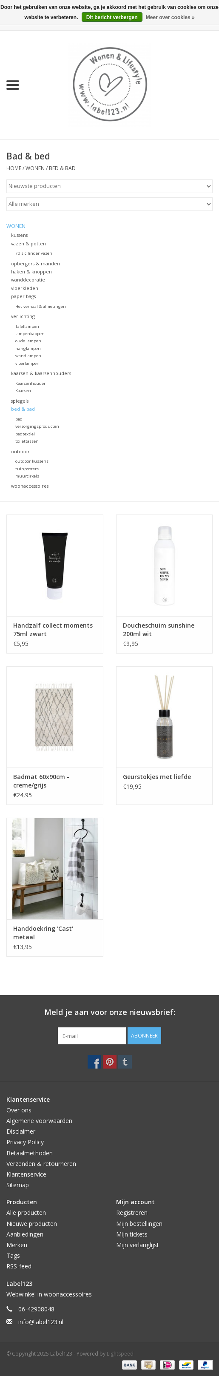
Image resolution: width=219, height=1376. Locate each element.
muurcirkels (27, 476)
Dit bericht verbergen (112, 17)
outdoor (20, 451)
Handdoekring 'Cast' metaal (43, 932)
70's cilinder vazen (33, 253)
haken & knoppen (31, 271)
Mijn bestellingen (139, 1224)
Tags (13, 1255)
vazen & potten (28, 243)
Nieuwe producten (31, 1224)
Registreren (132, 1212)
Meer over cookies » (170, 17)
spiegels (19, 401)
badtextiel (25, 434)
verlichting (23, 316)
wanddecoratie (28, 279)
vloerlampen (27, 363)
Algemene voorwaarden (39, 1121)
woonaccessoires (29, 486)
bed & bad (62, 168)
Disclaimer (20, 1131)
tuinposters (27, 469)
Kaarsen (23, 390)
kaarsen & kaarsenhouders (41, 373)
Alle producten (26, 1212)
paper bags (23, 296)
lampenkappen (30, 333)
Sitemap (17, 1185)
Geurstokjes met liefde (157, 777)
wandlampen (28, 355)
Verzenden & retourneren (41, 1164)
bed (19, 419)
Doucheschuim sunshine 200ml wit (158, 629)
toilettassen (27, 441)
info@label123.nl (40, 1322)
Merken (16, 1245)
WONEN (35, 168)
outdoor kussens (31, 461)
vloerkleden (24, 288)
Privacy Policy (25, 1142)
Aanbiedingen (24, 1234)
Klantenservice (26, 1174)
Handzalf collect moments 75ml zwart (53, 629)
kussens (19, 235)
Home (13, 168)
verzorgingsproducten (37, 426)
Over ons (18, 1110)
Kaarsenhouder (30, 383)
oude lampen (28, 341)
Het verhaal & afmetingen (40, 306)
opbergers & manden (35, 263)
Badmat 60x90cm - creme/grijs (41, 781)
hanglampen (28, 348)
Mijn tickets (132, 1234)
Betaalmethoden (29, 1153)
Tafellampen (27, 326)
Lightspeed (120, 1353)
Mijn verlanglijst (137, 1245)
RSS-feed (18, 1266)
